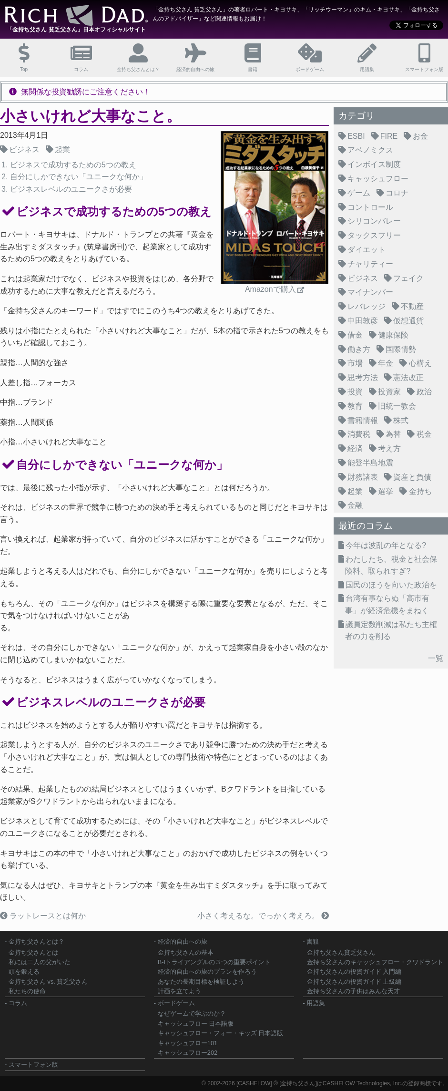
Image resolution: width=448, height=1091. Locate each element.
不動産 (412, 306)
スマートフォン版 (33, 1064)
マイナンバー (370, 292)
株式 (400, 420)
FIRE (388, 136)
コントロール (370, 207)
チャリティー (370, 264)
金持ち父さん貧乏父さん (341, 952)
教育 (355, 406)
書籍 (312, 941)
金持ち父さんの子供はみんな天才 (353, 991)
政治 (424, 392)
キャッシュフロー (377, 179)
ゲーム (358, 193)
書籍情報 (362, 420)
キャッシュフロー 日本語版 (196, 1023)
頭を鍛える (24, 971)
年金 (385, 363)
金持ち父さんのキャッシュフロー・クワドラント (375, 962)
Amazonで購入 (270, 289)
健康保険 (393, 335)
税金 (424, 434)
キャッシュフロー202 (187, 1052)
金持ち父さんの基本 (186, 952)
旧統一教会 (397, 406)
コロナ (397, 193)
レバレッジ (366, 306)
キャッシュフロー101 (187, 1043)
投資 (355, 392)
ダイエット (366, 250)
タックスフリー (374, 235)
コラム (18, 1003)
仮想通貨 (408, 321)
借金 (355, 335)
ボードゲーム (176, 1003)
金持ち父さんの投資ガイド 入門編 (354, 971)
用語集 (315, 1003)
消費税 (358, 434)
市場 (355, 363)
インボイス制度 (374, 164)
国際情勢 (401, 349)
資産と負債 (412, 477)
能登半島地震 (370, 463)
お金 (420, 136)
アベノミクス (370, 150)
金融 (355, 505)
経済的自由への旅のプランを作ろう (207, 971)
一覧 (435, 658)
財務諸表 (362, 477)
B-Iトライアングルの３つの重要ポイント (214, 962)
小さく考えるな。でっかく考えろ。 (259, 916)
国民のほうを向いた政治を (391, 585)
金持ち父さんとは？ (36, 941)
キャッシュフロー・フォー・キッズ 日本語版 (221, 1033)
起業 (62, 149)
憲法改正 (408, 377)
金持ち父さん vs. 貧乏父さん (48, 981)
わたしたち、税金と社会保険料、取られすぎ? (391, 565)
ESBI (356, 136)
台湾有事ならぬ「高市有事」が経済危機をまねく (387, 604)
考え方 (389, 448)
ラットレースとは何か (47, 916)
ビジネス (24, 149)
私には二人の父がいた (40, 962)
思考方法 (362, 377)
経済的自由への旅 (182, 941)
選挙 (385, 491)
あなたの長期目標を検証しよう (201, 981)
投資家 (389, 392)
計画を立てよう (179, 991)
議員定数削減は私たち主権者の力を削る (391, 630)
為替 (393, 434)
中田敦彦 (362, 321)
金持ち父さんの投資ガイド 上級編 (354, 981)
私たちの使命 (27, 991)
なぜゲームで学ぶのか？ (192, 1013)
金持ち (420, 491)
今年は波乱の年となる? (386, 545)
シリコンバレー (374, 221)
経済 (355, 448)
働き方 (358, 349)
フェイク (408, 278)
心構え (420, 363)
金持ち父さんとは (33, 952)
